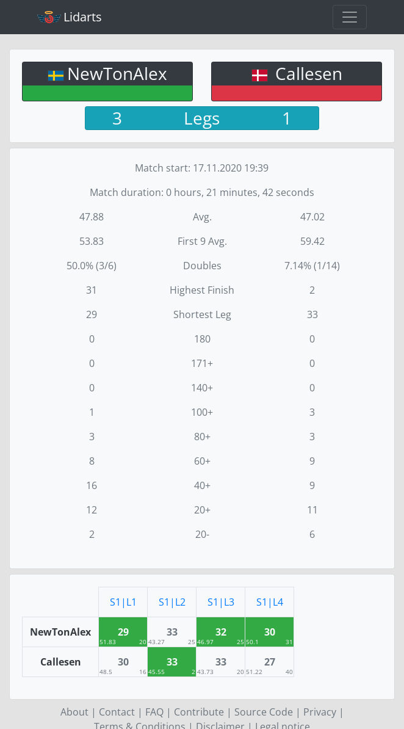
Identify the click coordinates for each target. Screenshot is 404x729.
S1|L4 (269, 602)
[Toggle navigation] (350, 17)
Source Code (263, 712)
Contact (117, 712)
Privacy (319, 712)
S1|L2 (172, 602)
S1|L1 (123, 602)
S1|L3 (220, 602)
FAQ (154, 712)
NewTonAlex (117, 73)
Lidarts (69, 17)
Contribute (199, 712)
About (74, 712)
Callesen (306, 73)
